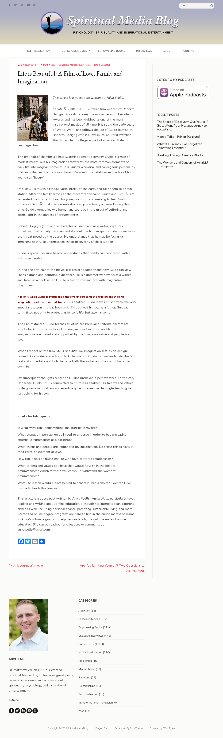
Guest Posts (84, 65)
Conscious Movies (74, 51)
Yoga (81, 711)
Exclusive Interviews (90, 636)
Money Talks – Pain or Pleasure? (178, 137)
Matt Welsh (49, 65)
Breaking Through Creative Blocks (180, 155)
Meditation (85, 661)
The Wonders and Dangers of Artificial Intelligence (182, 164)
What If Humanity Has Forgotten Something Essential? (179, 146)
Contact (189, 51)
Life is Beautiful (102, 65)
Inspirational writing (90, 652)
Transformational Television (95, 703)
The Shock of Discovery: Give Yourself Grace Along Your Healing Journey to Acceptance (182, 126)
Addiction (84, 611)
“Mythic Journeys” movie (26, 565)
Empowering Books (111, 51)
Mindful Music (86, 669)
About (167, 51)
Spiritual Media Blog (77, 728)
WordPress (169, 728)
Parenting (84, 677)
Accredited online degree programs (42, 514)
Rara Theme (136, 728)
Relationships (86, 686)
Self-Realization (39, 51)
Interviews (144, 51)
